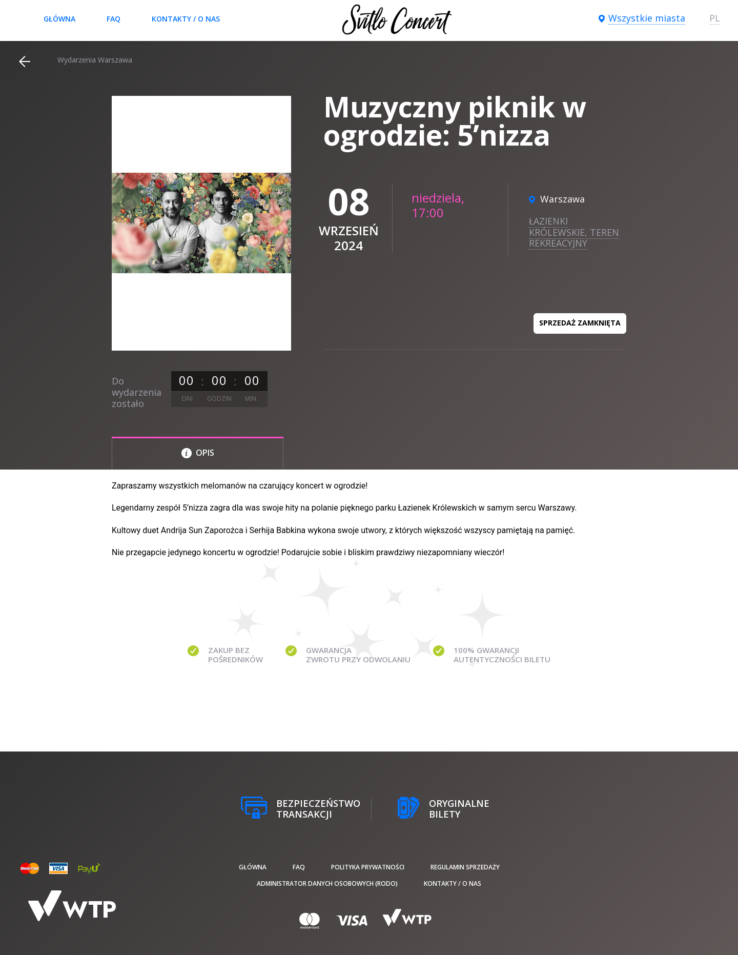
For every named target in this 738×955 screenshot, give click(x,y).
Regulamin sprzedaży (465, 867)
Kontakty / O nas (186, 19)
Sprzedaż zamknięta (580, 323)
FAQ (113, 19)
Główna (59, 19)
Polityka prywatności (367, 867)
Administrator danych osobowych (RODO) (327, 883)
